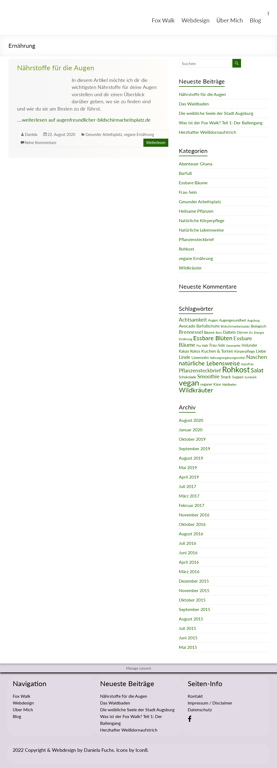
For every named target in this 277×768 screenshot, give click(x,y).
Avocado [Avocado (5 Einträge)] (187, 326)
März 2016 (189, 571)
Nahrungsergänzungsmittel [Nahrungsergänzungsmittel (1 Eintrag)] (227, 357)
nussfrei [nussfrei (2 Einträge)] (247, 364)
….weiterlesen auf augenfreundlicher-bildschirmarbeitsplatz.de (84, 120)
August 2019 (191, 457)
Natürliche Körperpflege (201, 220)
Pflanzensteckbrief (196, 239)
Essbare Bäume (193, 182)
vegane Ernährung (139, 134)
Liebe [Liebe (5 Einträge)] (261, 351)
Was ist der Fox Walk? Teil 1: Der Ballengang (220, 122)
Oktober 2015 (192, 599)
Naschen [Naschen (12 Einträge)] (256, 356)
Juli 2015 (187, 628)
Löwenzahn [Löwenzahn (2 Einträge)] (200, 357)
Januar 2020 (190, 429)
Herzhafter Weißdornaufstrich (207, 132)
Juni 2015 (188, 637)
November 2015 (194, 590)
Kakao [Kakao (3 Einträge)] (184, 351)
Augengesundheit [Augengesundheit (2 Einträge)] (232, 320)
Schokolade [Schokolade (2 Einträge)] (187, 377)
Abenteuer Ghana (195, 163)
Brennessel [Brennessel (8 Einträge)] (191, 332)
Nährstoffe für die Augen (55, 67)
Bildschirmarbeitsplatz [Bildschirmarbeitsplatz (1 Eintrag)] (235, 326)
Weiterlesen (156, 142)
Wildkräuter (190, 267)
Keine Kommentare (40, 142)
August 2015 (191, 618)
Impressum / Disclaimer (210, 702)
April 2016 (189, 562)
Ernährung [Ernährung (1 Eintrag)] (185, 339)
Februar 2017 (191, 505)
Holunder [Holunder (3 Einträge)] (249, 345)
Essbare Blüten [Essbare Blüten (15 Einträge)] (212, 338)
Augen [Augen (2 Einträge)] (213, 320)
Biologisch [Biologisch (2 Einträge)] (258, 326)
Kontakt (195, 696)
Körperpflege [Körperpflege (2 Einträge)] (244, 351)
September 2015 (194, 609)
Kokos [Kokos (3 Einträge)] (195, 351)
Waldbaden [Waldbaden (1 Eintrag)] (229, 384)
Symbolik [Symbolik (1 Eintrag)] (251, 377)
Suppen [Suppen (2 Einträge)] (237, 377)
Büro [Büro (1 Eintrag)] (219, 332)
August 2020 (191, 420)
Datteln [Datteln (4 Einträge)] (229, 332)
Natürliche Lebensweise (201, 229)
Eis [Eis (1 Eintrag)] (251, 332)
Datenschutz (200, 709)
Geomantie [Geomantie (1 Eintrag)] (233, 345)
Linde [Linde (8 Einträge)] (184, 357)
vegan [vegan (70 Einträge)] (189, 382)
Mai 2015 (188, 647)
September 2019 (194, 448)
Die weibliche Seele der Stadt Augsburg (216, 113)
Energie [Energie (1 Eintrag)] (259, 332)
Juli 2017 (187, 486)
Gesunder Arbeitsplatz (103, 134)
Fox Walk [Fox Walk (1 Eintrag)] (202, 345)
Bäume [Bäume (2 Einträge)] (209, 332)
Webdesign (196, 20)
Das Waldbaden (194, 103)
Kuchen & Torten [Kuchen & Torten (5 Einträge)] (217, 351)
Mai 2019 (188, 467)
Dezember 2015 (194, 580)
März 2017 (189, 495)
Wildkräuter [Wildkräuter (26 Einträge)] (196, 390)
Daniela (31, 134)
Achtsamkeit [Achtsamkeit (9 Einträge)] (193, 319)
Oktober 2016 (192, 524)
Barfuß (185, 173)
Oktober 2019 (192, 439)
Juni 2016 (188, 552)
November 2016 (194, 514)
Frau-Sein (188, 192)
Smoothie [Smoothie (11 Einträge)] (208, 376)
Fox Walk (163, 20)
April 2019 (189, 476)
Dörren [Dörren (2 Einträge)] (242, 332)
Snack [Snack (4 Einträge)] (226, 376)
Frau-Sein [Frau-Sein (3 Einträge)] (217, 345)
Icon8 (141, 750)
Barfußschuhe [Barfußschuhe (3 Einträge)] (208, 326)
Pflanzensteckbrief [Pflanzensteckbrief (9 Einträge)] (200, 370)
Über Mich (229, 20)
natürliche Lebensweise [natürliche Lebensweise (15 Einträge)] (209, 363)
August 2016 (191, 533)
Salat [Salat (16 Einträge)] (257, 370)
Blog (255, 20)
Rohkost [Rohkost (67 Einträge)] (236, 369)
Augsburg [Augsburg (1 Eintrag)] (253, 320)
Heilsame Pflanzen (196, 210)
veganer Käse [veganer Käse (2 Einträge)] (210, 384)
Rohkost (186, 248)
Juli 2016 (187, 543)
